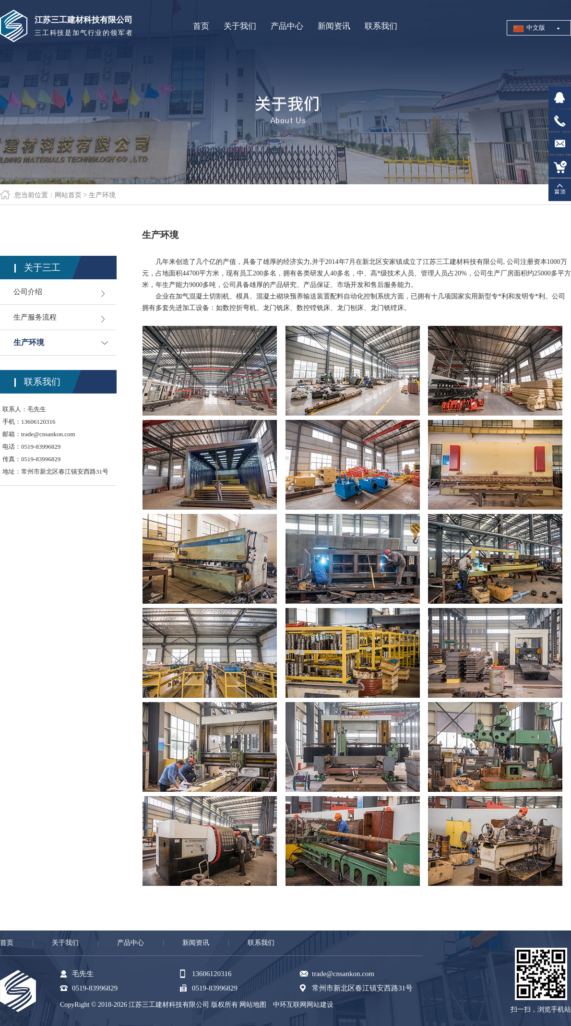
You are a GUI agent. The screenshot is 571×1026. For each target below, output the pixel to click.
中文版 (535, 27)
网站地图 (252, 1004)
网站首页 (68, 195)
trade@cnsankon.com (48, 434)
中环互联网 (290, 1004)
